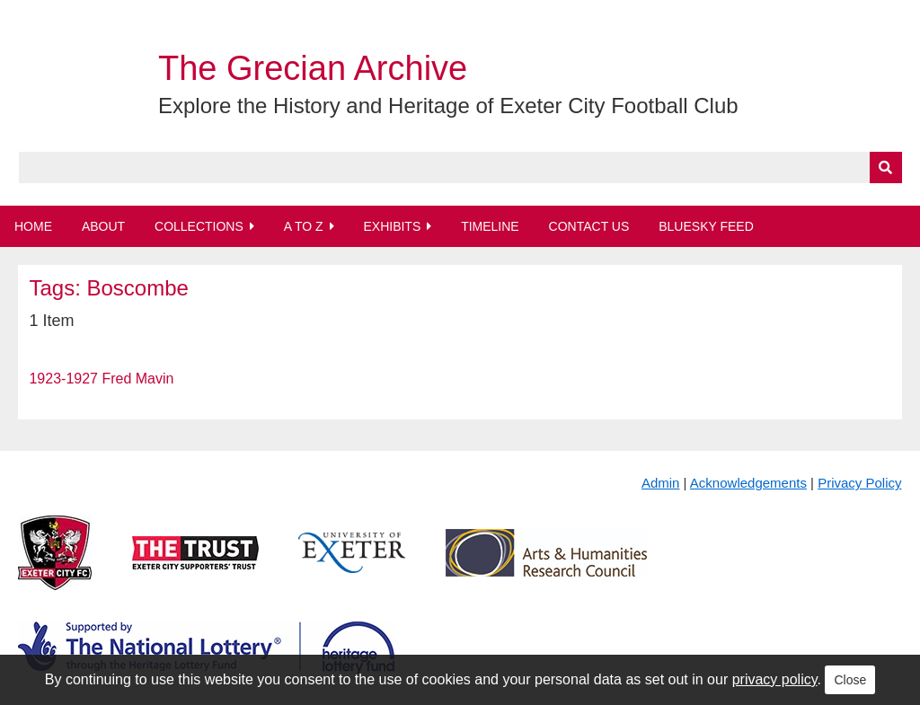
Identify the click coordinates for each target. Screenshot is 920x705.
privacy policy (775, 679)
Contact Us (589, 226)
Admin (660, 482)
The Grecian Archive (312, 68)
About (103, 226)
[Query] (460, 167)
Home (33, 226)
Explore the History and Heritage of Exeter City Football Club (448, 105)
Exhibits (391, 226)
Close (850, 680)
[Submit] (886, 167)
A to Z (303, 226)
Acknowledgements (748, 482)
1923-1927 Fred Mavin (101, 378)
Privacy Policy (859, 482)
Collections (199, 226)
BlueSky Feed (706, 226)
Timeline (490, 226)
